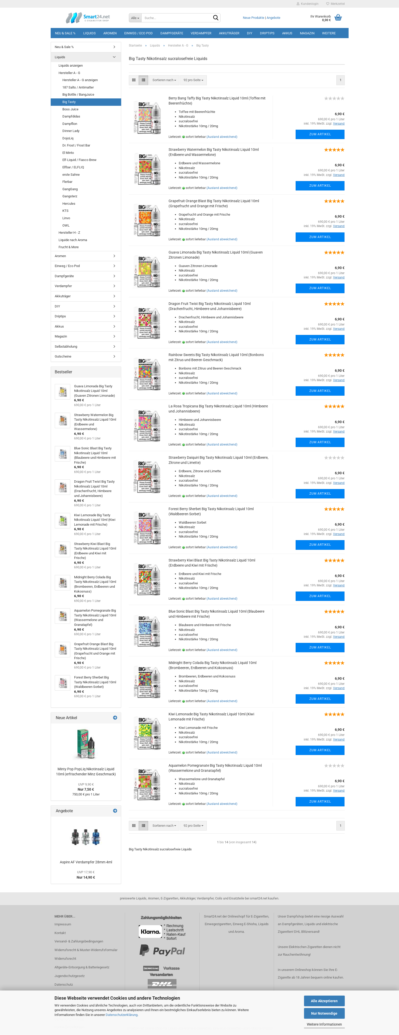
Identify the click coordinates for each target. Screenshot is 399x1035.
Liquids (89, 33)
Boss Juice (70, 109)
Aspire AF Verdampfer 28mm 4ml (86, 862)
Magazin (307, 33)
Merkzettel (335, 4)
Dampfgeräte (171, 33)
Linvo (66, 218)
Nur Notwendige (324, 1013)
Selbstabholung (66, 346)
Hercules (68, 203)
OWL (66, 225)
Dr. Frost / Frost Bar (76, 145)
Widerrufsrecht (65, 958)
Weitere (329, 33)
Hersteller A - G (69, 73)
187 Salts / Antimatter (78, 87)
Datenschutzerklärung (121, 1015)
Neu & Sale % (65, 33)
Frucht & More (69, 247)
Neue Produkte (253, 18)
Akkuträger (229, 33)
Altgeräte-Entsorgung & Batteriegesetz (81, 967)
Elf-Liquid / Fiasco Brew (79, 160)
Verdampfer (201, 33)
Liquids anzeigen (71, 65)
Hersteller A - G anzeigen (80, 80)
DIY (249, 33)
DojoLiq (67, 138)
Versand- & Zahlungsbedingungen (78, 941)
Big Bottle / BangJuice (78, 94)
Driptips (267, 33)
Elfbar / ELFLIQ (73, 167)
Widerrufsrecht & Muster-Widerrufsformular (85, 950)
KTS (65, 211)
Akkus (287, 33)
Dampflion (69, 124)
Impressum (62, 924)
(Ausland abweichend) (222, 137)
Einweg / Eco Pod (138, 33)
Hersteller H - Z (69, 232)
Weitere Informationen (324, 1024)
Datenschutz (63, 984)
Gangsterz (69, 196)
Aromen (110, 33)
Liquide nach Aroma (73, 240)
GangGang (70, 189)
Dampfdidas (71, 116)
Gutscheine (63, 356)
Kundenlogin (308, 4)
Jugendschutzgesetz (69, 976)
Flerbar (67, 182)
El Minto (68, 153)
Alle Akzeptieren (324, 1001)
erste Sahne (71, 174)
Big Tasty (69, 102)
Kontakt (60, 933)
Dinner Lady (70, 131)
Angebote (273, 18)
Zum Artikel (320, 134)
